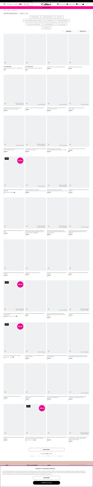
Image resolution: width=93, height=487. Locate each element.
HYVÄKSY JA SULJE (46, 482)
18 (57, 456)
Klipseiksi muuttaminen (34, 24)
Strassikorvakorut (63, 20)
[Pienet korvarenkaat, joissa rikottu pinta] (35, 300)
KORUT (15, 4)
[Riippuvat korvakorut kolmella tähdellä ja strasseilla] (14, 175)
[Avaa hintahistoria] (14, 192)
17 (55, 456)
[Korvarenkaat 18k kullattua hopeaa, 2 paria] (79, 300)
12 (43, 456)
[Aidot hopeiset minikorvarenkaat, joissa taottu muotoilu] (35, 341)
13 (45, 456)
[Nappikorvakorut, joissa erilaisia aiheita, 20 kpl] (57, 423)
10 (38, 456)
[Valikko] (5, 4)
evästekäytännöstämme (46, 474)
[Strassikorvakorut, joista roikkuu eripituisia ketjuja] (14, 423)
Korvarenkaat (35, 16)
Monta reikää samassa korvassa (33, 20)
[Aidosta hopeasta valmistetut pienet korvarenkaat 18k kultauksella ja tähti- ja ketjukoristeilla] (57, 217)
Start (5, 10)
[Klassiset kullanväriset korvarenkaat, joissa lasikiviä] (14, 258)
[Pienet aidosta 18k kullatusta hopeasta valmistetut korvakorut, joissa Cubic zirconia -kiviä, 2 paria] (79, 423)
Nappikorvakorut (48, 16)
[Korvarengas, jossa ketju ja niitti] (35, 258)
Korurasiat (46, 27)
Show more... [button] (46, 449)
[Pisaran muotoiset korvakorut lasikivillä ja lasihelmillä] (35, 382)
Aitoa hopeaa (61, 24)
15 (50, 456)
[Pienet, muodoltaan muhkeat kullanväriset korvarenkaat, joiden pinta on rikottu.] (35, 423)
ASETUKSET (46, 477)
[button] (71, 4)
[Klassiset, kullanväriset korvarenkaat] (14, 382)
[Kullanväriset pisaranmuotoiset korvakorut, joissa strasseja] (57, 341)
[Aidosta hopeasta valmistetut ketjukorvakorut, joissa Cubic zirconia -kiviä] (35, 175)
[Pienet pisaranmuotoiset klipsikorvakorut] (79, 258)
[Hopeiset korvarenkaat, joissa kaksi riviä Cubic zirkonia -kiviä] (57, 94)
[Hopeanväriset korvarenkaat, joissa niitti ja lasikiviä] (79, 175)
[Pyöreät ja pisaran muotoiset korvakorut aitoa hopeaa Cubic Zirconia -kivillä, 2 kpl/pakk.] (79, 217)
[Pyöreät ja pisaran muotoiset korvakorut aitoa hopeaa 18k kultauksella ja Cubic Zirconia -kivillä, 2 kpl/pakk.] (35, 217)
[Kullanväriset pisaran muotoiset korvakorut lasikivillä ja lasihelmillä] (57, 382)
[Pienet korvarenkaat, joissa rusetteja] (14, 341)
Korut (9, 10)
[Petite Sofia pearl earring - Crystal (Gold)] (14, 53)
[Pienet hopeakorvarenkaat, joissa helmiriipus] (79, 94)
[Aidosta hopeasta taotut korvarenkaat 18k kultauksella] (14, 300)
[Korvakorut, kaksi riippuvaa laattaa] (79, 135)
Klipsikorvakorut (49, 24)
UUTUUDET (9, 4)
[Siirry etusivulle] (46, 4)
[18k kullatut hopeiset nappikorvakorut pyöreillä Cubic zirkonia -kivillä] (14, 94)
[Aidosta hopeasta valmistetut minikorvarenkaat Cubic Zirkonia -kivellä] (57, 135)
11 (41, 456)
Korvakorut (14, 10)
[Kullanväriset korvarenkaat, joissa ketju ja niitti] (14, 217)
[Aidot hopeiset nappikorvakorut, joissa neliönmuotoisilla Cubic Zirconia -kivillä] (79, 341)
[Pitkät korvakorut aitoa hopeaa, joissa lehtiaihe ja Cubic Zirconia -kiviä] (79, 382)
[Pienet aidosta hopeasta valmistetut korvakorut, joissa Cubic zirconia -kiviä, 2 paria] (57, 300)
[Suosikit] (79, 4)
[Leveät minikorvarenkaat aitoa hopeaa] (35, 94)
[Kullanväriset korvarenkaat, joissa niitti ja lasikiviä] (57, 258)
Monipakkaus (50, 20)
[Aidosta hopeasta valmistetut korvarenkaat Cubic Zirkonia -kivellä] (14, 135)
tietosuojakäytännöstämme (32, 474)
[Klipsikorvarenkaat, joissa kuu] (79, 53)
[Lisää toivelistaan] (5, 62)
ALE (20, 4)
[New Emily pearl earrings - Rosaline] (35, 53)
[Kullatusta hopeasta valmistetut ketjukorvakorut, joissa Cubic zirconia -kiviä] (57, 175)
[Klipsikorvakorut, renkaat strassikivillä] (57, 53)
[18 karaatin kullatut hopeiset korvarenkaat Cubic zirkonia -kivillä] (35, 135)
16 (52, 456)
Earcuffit (59, 16)
